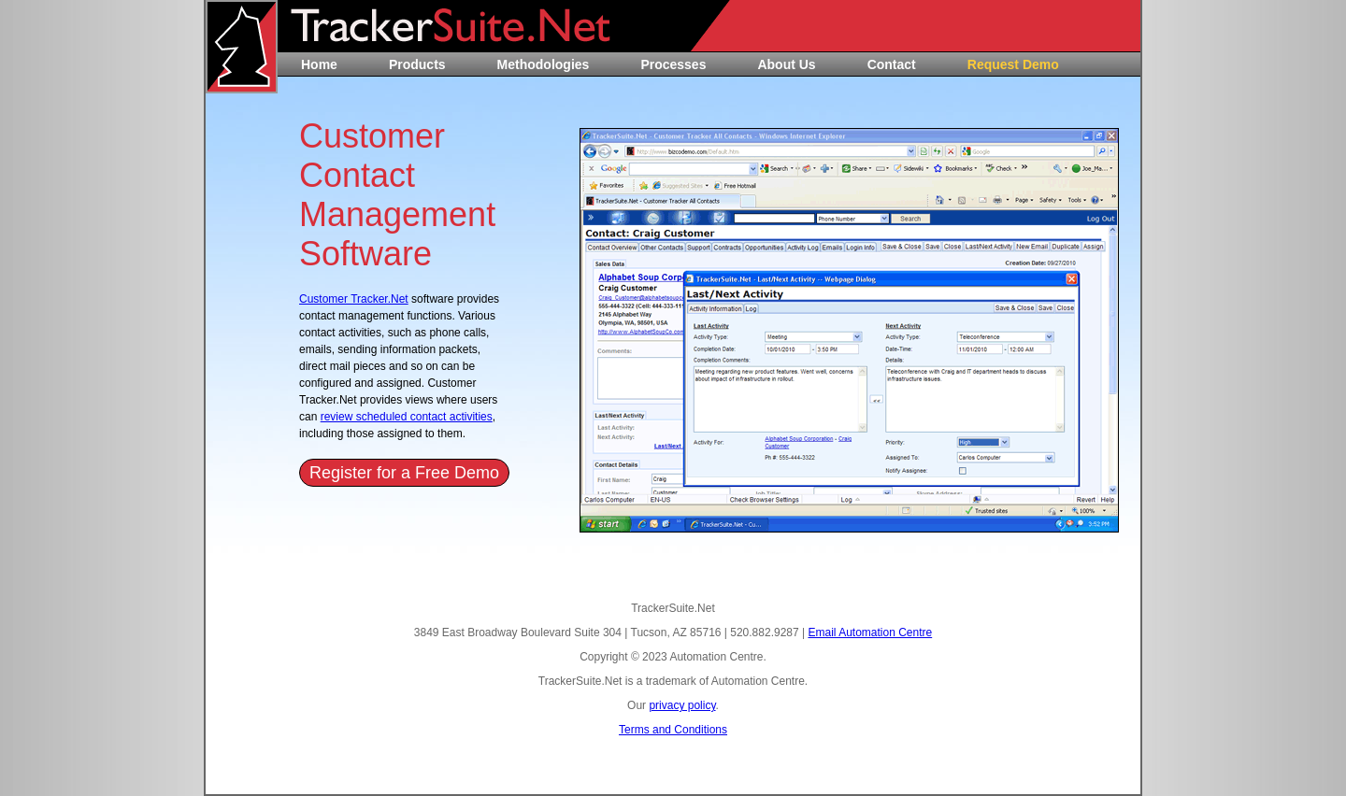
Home (319, 64)
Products (417, 64)
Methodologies (543, 64)
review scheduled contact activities (407, 416)
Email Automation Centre (870, 632)
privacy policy (682, 705)
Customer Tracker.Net (353, 299)
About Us (786, 64)
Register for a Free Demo (404, 472)
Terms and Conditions (673, 729)
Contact (891, 64)
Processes (673, 64)
